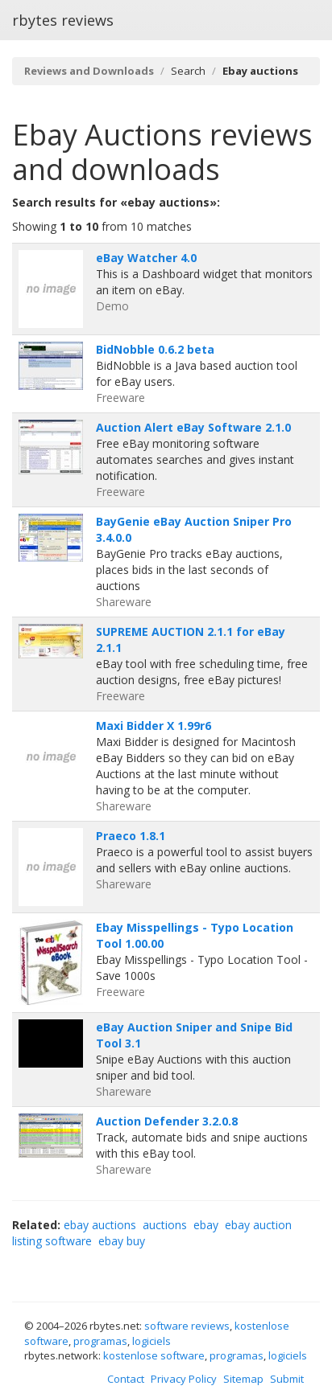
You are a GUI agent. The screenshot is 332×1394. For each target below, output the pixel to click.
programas (100, 1341)
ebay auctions (100, 1224)
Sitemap (243, 1378)
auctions (165, 1224)
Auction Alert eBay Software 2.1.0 (193, 427)
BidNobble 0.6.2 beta (155, 349)
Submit (287, 1378)
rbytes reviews (63, 20)
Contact (125, 1378)
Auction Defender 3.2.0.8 (167, 1121)
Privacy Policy (184, 1378)
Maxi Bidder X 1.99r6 (153, 725)
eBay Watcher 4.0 (146, 257)
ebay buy (121, 1240)
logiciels (151, 1341)
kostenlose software (154, 1355)
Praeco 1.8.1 (130, 835)
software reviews (187, 1325)
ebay (205, 1224)
